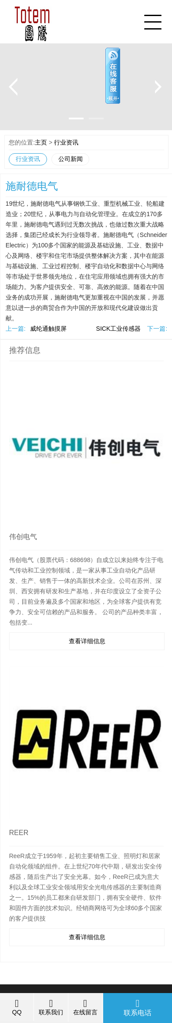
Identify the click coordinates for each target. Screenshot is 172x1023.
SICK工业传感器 (118, 328)
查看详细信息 (87, 641)
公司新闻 (70, 158)
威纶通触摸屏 (48, 328)
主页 (41, 142)
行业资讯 (66, 142)
